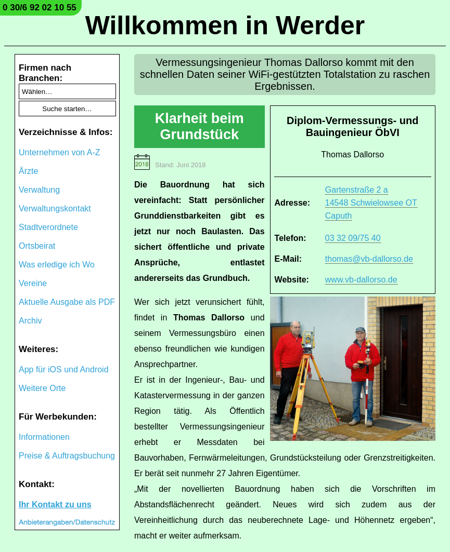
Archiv (30, 320)
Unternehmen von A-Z (59, 152)
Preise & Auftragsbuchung (67, 455)
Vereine (33, 283)
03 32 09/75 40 (353, 238)
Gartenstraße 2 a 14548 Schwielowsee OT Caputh (371, 202)
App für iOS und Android (64, 369)
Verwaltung (39, 189)
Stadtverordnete (48, 227)
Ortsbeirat (37, 245)
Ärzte (28, 171)
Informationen (44, 437)
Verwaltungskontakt (55, 208)
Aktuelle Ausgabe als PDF (67, 302)
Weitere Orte (42, 388)
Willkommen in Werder (225, 25)
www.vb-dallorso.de (361, 279)
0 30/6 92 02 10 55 (39, 7)
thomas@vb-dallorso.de (369, 258)
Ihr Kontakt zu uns (55, 504)
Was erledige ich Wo (57, 264)
